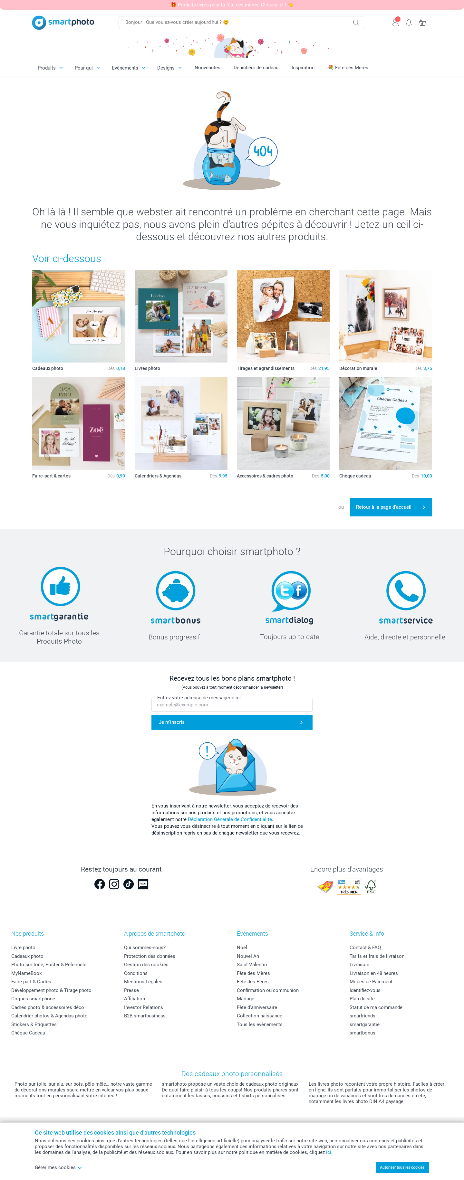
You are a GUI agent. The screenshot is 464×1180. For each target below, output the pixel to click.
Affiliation (134, 999)
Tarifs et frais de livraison (377, 956)
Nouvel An (248, 956)
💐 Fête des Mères (348, 68)
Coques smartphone (33, 999)
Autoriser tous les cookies (402, 1167)
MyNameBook (26, 973)
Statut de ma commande (376, 1007)
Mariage (245, 999)
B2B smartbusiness (145, 1016)
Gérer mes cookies (58, 1167)
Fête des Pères (253, 982)
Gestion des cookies (146, 965)
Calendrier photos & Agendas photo (49, 1016)
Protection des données (149, 956)
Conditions (136, 973)
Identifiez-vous (365, 990)
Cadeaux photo (27, 956)
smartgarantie (365, 1024)
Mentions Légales (143, 982)
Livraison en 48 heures (374, 973)
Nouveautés (207, 68)
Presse (131, 990)
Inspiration (303, 68)
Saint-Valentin (252, 965)
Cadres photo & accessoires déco (47, 1007)
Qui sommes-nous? (145, 947)
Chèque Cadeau (28, 1033)
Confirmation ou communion (268, 990)
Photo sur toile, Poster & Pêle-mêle (48, 965)
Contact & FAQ (365, 947)
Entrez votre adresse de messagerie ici (199, 698)
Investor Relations (143, 1007)
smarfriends (362, 1016)
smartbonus (362, 1033)
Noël (242, 947)
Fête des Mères (253, 973)
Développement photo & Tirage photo (51, 990)
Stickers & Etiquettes (34, 1024)
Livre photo (23, 947)
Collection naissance (259, 1016)
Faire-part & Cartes (31, 982)
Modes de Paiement (371, 982)
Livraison (359, 965)
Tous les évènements (260, 1024)
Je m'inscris (172, 722)
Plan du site (362, 999)
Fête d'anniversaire (257, 1007)
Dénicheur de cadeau (256, 68)
